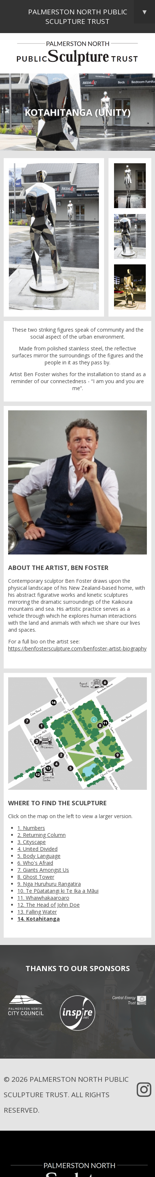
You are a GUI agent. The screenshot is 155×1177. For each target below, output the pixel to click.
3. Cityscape (31, 841)
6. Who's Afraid (35, 862)
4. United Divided (37, 848)
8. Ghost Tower (35, 876)
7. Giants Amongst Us (43, 869)
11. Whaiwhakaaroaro (43, 897)
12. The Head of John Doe (48, 904)
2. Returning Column (41, 834)
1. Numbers (31, 827)
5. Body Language (39, 855)
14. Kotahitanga (38, 918)
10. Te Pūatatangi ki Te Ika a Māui (58, 890)
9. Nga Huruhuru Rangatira (49, 883)
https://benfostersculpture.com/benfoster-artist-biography (77, 648)
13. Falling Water (37, 911)
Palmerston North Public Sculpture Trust (91, 13)
